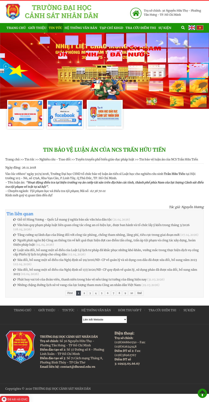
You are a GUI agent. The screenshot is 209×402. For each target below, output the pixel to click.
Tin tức (55, 28)
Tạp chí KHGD (111, 28)
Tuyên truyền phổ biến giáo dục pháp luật (105, 159)
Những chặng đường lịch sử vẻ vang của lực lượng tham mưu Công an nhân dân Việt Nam (77, 285)
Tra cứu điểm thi (141, 28)
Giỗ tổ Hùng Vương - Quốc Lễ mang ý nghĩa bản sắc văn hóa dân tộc (62, 219)
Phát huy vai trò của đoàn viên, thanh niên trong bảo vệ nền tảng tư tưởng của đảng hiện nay (80, 279)
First (70, 293)
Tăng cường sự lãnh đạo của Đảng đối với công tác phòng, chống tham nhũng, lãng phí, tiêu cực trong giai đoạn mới (96, 235)
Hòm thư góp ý (129, 310)
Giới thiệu (37, 28)
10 (131, 293)
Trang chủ (16, 28)
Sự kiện (169, 27)
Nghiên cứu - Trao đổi (55, 159)
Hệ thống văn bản (80, 28)
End (139, 293)
